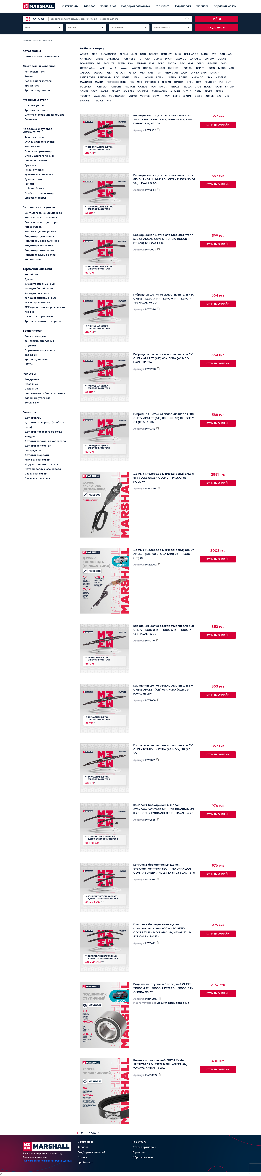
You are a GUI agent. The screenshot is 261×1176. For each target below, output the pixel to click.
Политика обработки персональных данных (47, 1161)
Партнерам (183, 6)
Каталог (89, 6)
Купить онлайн (217, 124)
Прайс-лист (108, 6)
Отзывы (82, 1157)
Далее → (92, 1133)
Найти (216, 18)
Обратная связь (225, 6)
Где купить (162, 6)
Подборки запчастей (91, 1152)
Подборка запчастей (135, 6)
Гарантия (202, 6)
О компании (70, 6)
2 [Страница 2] (82, 1133)
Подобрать (216, 27)
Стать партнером (144, 1147)
